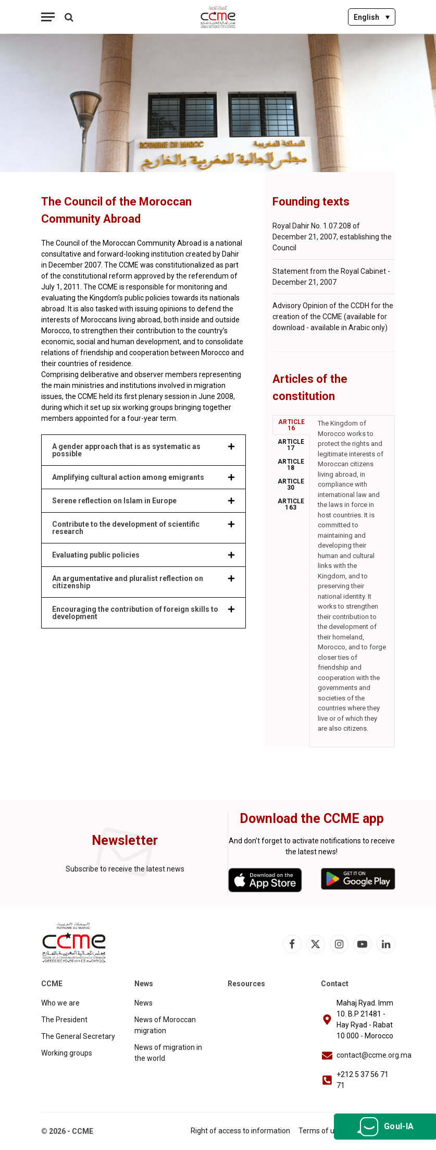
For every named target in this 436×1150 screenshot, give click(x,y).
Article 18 (291, 464)
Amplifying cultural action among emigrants (128, 477)
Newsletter (125, 840)
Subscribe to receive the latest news (125, 869)
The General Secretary (78, 1036)
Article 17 (291, 445)
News (143, 1003)
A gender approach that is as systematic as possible (126, 450)
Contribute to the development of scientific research (126, 528)
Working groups (66, 1053)
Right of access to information (240, 1131)
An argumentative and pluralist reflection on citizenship (127, 582)
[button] (144, 450)
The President (64, 1019)
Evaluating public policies (96, 555)
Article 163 (291, 504)
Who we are (60, 1003)
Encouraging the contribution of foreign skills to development (135, 613)
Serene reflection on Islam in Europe (114, 501)
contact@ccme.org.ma (374, 1055)
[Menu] (48, 17)
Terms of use (320, 1131)
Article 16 (291, 425)
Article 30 (291, 484)
